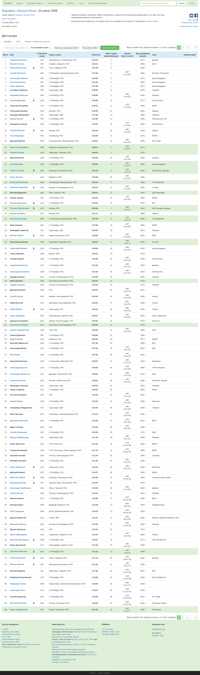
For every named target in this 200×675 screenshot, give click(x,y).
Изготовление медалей (97, 3)
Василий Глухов (17, 64)
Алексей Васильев (18, 68)
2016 (91, 639)
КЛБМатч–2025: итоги (111, 632)
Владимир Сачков (18, 584)
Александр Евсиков (18, 248)
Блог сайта (6, 637)
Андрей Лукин (16, 401)
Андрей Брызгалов (18, 60)
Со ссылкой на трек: (40, 48)
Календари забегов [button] (35, 3)
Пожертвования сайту (11, 639)
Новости (19, 3)
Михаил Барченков (18, 203)
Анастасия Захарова (19, 325)
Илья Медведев (17, 136)
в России (90, 654)
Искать (182, 3)
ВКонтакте (26, 644)
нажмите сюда (152, 21)
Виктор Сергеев (17, 564)
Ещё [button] (81, 3)
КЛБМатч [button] (71, 3)
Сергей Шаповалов (18, 432)
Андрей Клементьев (19, 265)
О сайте (5, 629)
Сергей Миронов (17, 130)
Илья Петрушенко (18, 82)
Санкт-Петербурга (89, 632)
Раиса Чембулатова (18, 610)
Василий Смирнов (18, 524)
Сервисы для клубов (10, 632)
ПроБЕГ (8, 3)
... (191, 48)
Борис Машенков (17, 467)
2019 (76, 639)
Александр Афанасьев (20, 374)
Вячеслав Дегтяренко (19, 540)
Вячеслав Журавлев (19, 187)
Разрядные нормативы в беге (64, 660)
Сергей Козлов (16, 296)
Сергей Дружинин (18, 100)
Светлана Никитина (18, 551)
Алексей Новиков (17, 558)
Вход (192, 3)
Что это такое (107, 629)
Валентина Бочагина (19, 182)
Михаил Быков (16, 119)
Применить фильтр (110, 48)
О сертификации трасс (61, 642)
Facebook (36, 644)
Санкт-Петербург (9, 19)
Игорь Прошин (16, 177)
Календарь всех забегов (62, 629)
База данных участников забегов (65, 637)
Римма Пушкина (17, 153)
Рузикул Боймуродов (19, 437)
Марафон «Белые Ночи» (19, 10)
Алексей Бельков (17, 380)
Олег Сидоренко (17, 511)
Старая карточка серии (188, 26)
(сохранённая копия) (189, 23)
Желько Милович (17, 214)
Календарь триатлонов (61, 634)
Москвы (77, 632)
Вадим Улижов (16, 339)
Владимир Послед (18, 483)
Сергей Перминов (18, 73)
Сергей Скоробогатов (19, 330)
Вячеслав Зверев (17, 477)
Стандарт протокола (60, 662)
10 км (18, 41)
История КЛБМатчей (110, 634)
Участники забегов (55, 3)
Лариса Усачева (17, 171)
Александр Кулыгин (19, 368)
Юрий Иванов (16, 309)
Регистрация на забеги (11, 634)
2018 (81, 639)
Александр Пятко (17, 590)
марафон (7, 41)
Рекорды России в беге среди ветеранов (68, 649)
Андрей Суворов (17, 285)
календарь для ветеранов (83, 629)
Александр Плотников (19, 272)
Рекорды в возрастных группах (37, 41)
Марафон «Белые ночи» (25, 15)
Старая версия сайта (10, 642)
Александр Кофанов (19, 78)
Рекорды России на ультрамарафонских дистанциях (73, 652)
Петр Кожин (15, 355)
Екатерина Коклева (18, 219)
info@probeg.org (158, 629)
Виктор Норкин (16, 235)
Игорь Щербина (17, 86)
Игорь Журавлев (17, 316)
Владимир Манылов (19, 95)
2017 (86, 639)
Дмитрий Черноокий (19, 421)
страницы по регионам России (14, 647)
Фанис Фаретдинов (18, 535)
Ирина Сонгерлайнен (19, 147)
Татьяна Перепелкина (19, 208)
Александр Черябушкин (20, 488)
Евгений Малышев (18, 603)
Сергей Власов (16, 493)
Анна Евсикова (16, 164)
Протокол (193, 20)
